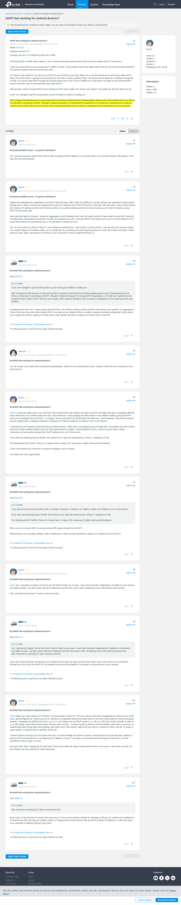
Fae (25, 261)
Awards (31, 880)
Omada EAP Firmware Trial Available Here (31, 324)
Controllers (27, 14)
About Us (10, 872)
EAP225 (20, 47)
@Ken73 (18, 276)
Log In (161, 4)
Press (31, 872)
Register (171, 4)
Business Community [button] (34, 4)
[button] (132, 118)
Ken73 (21, 141)
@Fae (12, 413)
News (30, 877)
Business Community (14, 14)
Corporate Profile (12, 877)
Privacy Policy (11, 884)
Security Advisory (35, 884)
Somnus (22, 351)
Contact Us (10, 880)
